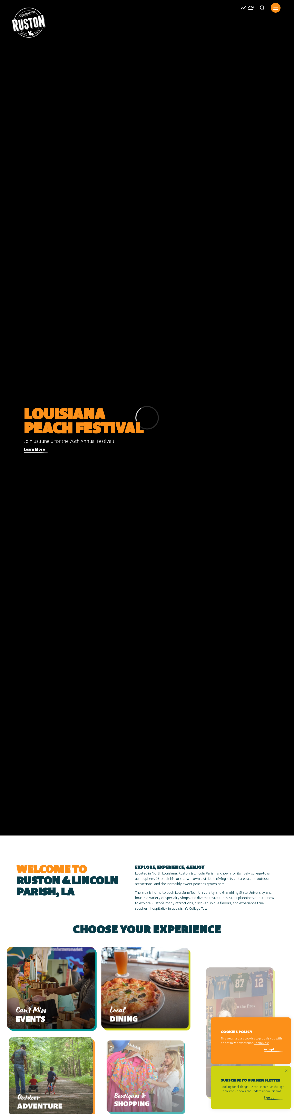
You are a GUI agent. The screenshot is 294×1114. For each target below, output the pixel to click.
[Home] (28, 21)
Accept (269, 1049)
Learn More (34, 450)
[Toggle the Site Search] (262, 7)
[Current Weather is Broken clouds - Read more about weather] (245, 8)
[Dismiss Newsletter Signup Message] (286, 1070)
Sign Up (269, 1097)
